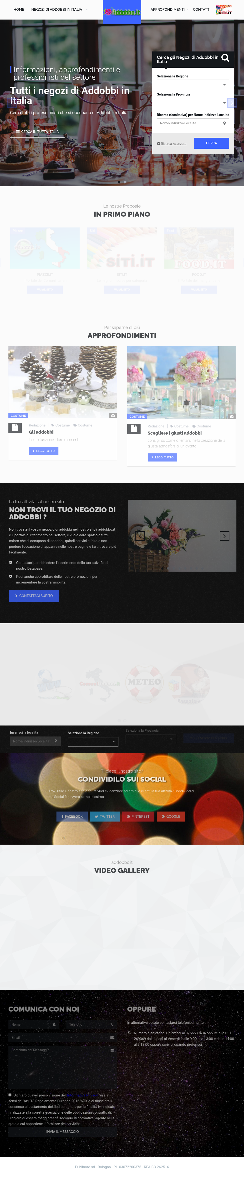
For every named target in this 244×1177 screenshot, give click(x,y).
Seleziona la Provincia (173, 94)
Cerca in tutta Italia (37, 132)
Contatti (201, 9)
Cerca (211, 143)
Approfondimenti (168, 9)
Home (19, 9)
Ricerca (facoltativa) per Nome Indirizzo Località (193, 115)
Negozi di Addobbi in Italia (56, 9)
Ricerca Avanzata (173, 144)
